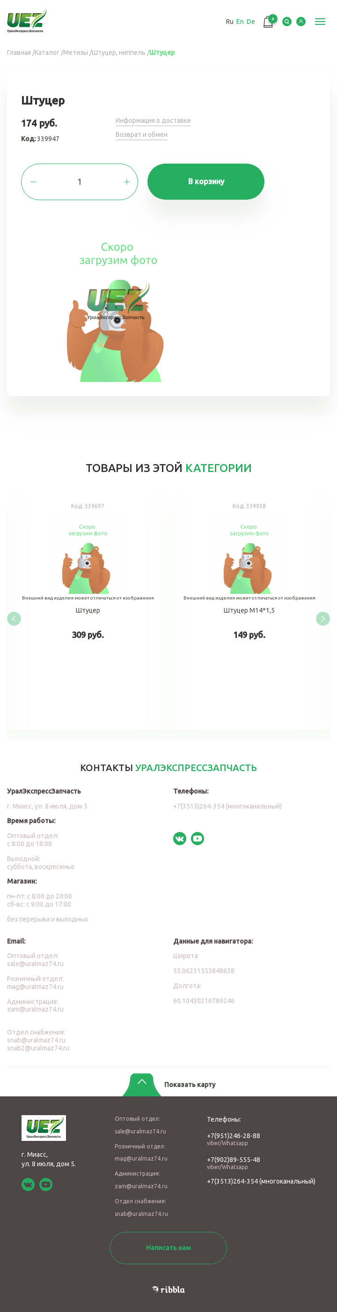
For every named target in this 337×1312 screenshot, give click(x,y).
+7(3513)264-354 (232, 1181)
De (251, 21)
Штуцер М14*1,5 (249, 611)
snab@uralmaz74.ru (36, 1040)
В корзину (206, 181)
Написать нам (168, 1248)
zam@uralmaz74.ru (35, 1009)
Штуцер (87, 611)
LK (301, 21)
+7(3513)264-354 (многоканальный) (227, 806)
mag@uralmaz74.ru (35, 986)
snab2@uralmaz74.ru (38, 1048)
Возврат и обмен (142, 134)
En (240, 21)
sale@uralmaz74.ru (35, 963)
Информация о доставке (153, 120)
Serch (287, 21)
